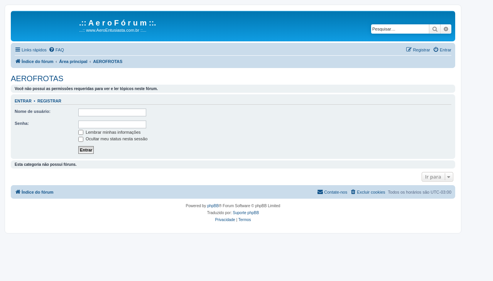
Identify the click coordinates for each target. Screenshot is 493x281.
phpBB (213, 206)
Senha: (22, 123)
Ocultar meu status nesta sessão (112, 138)
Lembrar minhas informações (109, 132)
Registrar (49, 101)
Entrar (23, 101)
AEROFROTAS (37, 78)
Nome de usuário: (33, 111)
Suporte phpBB (246, 213)
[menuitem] (56, 49)
